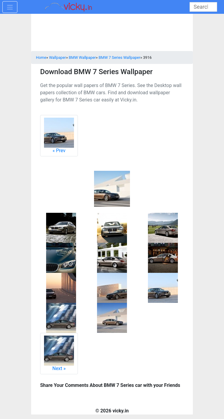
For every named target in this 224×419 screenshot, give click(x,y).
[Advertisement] (112, 33)
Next (59, 353)
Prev (59, 135)
